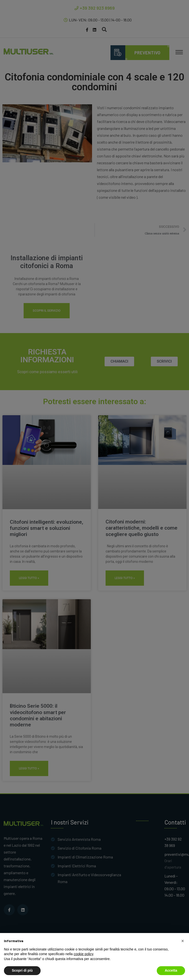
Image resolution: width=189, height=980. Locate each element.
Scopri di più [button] (22, 970)
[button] (183, 941)
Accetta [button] (171, 970)
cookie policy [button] (83, 954)
